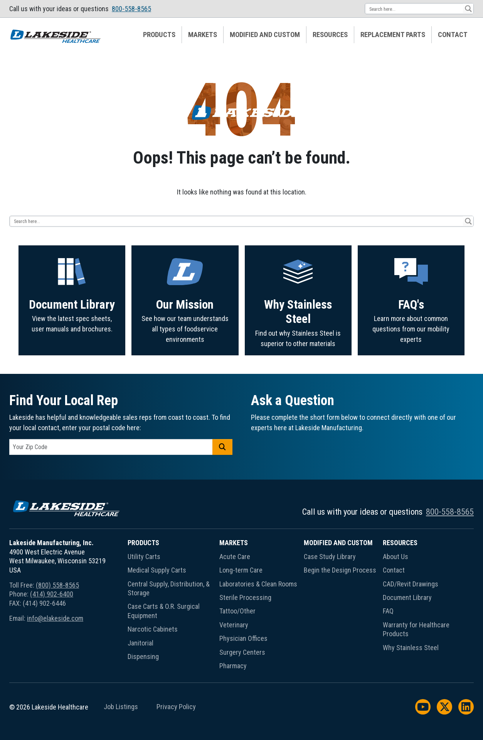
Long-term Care (241, 570)
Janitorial (140, 643)
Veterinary (233, 625)
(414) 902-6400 (51, 594)
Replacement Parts (392, 34)
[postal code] (111, 447)
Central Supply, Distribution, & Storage (169, 588)
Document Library (407, 597)
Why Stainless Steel (411, 648)
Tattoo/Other (237, 611)
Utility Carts (144, 556)
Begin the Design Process (340, 570)
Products (159, 34)
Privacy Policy (176, 707)
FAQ (388, 611)
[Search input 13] (414, 8)
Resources (330, 34)
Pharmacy (233, 666)
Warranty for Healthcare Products (416, 629)
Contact (453, 34)
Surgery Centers (242, 652)
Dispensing (143, 656)
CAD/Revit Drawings (410, 584)
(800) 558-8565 (57, 585)
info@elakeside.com (55, 618)
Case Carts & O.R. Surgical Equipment (164, 610)
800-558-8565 (131, 9)
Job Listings (121, 707)
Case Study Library (330, 556)
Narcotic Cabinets (153, 629)
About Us (395, 556)
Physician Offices (243, 638)
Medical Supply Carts (157, 570)
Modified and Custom (265, 34)
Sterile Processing (245, 597)
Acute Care (234, 556)
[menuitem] (159, 34)
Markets (202, 34)
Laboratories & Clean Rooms (258, 584)
